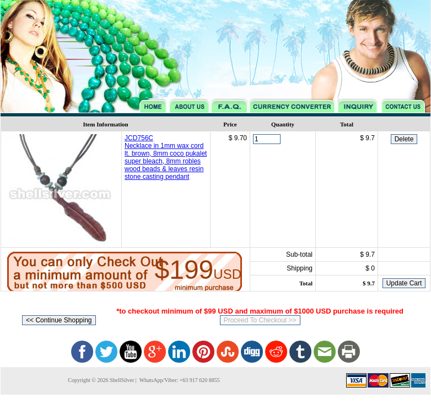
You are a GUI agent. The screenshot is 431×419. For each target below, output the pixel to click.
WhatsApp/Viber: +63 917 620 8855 (178, 380)
